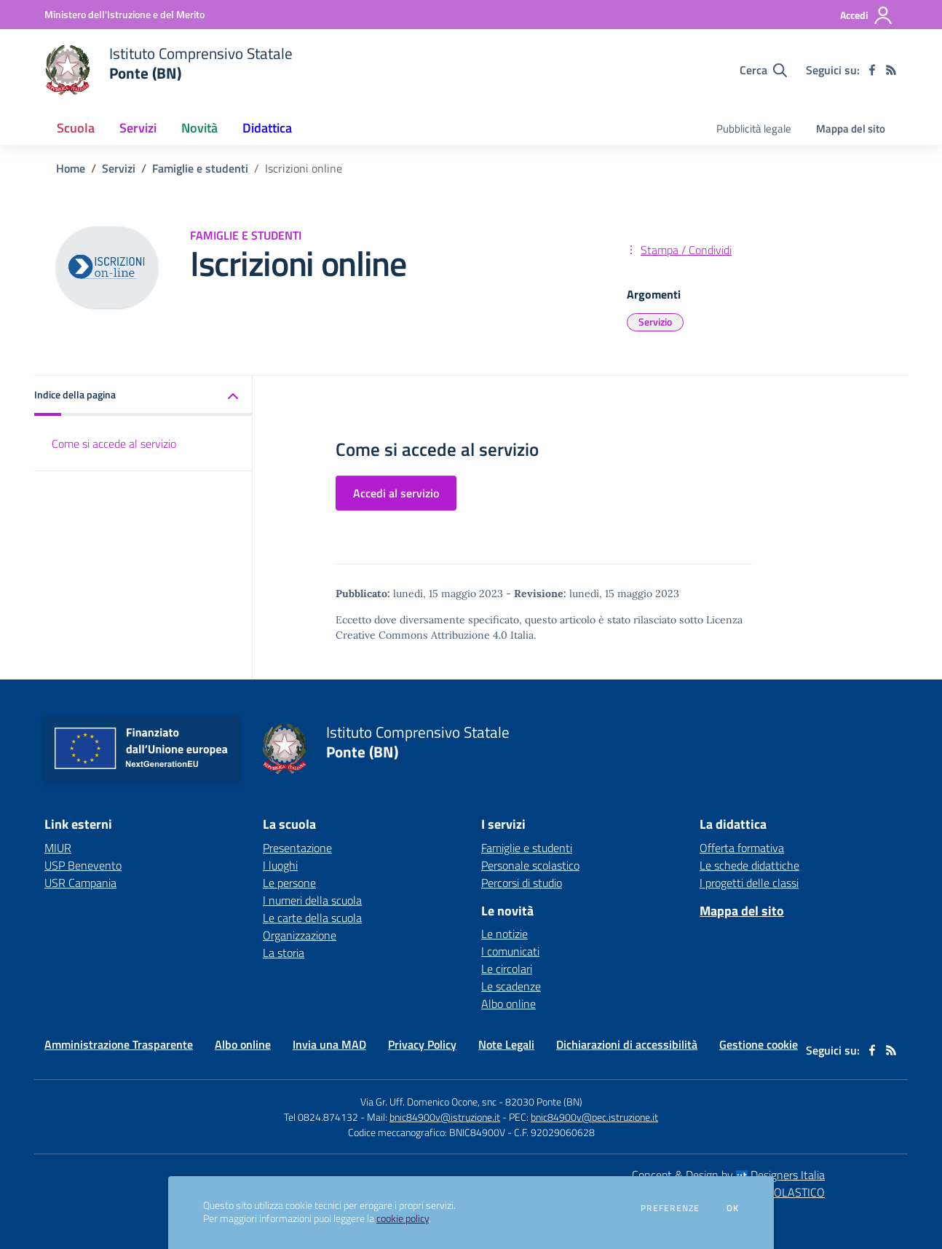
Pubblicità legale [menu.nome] (753, 128)
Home (70, 168)
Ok (733, 1208)
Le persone (289, 882)
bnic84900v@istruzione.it (444, 1116)
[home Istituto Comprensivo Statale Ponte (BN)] (168, 70)
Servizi (118, 168)
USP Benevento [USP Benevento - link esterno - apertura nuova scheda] (83, 865)
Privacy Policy (422, 1044)
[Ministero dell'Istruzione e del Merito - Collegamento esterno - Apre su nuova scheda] (124, 14)
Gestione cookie (758, 1044)
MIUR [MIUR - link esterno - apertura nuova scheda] (57, 847)
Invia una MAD (329, 1044)
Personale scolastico (530, 865)
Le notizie (504, 933)
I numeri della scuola (312, 900)
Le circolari (506, 968)
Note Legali (506, 1044)
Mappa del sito (850, 128)
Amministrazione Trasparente (118, 1044)
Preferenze (670, 1208)
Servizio (655, 321)
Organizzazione (299, 935)
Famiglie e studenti (200, 168)
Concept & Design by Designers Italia (728, 1174)
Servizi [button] (138, 128)
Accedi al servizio (396, 493)
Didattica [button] (267, 128)
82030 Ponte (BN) (543, 1101)
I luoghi (280, 865)
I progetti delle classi (749, 882)
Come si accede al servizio (114, 443)
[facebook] (872, 69)
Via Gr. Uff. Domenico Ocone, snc (428, 1101)
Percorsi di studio (521, 882)
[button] (143, 396)
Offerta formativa (742, 847)
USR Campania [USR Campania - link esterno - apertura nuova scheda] (80, 882)
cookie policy (402, 1218)
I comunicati (510, 951)
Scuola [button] (76, 128)
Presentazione (297, 847)
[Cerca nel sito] (763, 69)
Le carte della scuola (312, 917)
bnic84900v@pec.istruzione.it (594, 1116)
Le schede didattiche (749, 865)
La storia (283, 952)
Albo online (508, 1003)
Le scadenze (511, 986)
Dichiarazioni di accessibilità (626, 1044)
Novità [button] (199, 128)
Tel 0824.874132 (321, 1116)
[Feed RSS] (891, 69)
